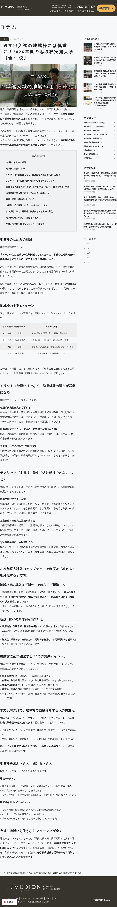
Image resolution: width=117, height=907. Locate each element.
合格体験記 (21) (89, 150)
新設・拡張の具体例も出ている (20, 199)
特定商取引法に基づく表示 (38, 902)
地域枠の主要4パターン (16, 168)
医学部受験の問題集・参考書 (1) (95, 134)
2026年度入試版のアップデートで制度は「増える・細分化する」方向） (38, 187)
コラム (91, 11)
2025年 (88, 248)
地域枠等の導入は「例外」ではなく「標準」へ (27, 193)
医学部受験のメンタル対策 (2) (94, 126)
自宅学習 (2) (88, 158)
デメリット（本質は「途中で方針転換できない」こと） (31, 181)
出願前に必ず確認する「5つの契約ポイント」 (27, 205)
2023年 (88, 258)
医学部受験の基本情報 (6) (93, 138)
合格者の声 (69, 11)
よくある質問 (81, 11)
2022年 (88, 262)
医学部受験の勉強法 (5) (92, 130)
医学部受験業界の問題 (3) (93, 142)
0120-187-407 (86, 6)
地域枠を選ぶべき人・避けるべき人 (22, 217)
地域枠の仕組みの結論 (16, 162)
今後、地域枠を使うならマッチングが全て (25, 224)
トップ (2, 873)
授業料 (48, 898)
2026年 (88, 244)
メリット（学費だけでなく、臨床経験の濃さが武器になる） (33, 175)
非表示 (41, 156)
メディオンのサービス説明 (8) (94, 122)
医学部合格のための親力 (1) (93, 146)
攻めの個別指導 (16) (91, 154)
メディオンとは (56, 11)
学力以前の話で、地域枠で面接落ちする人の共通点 (29, 211)
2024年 (88, 253)
